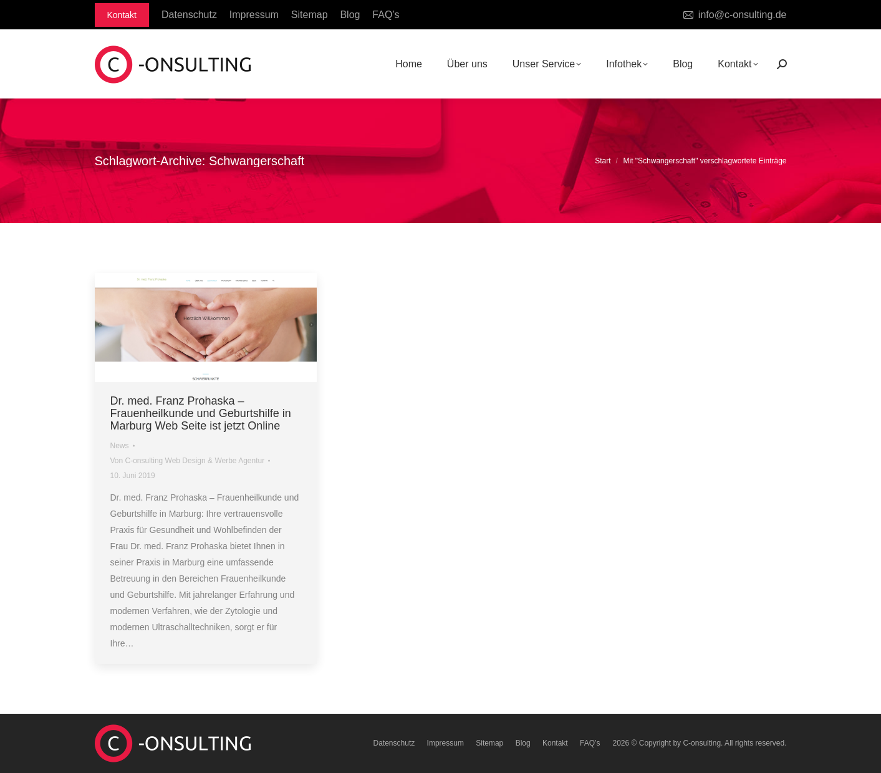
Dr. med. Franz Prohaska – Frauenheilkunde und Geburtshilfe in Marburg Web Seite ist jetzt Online (200, 413)
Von (187, 460)
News (119, 445)
